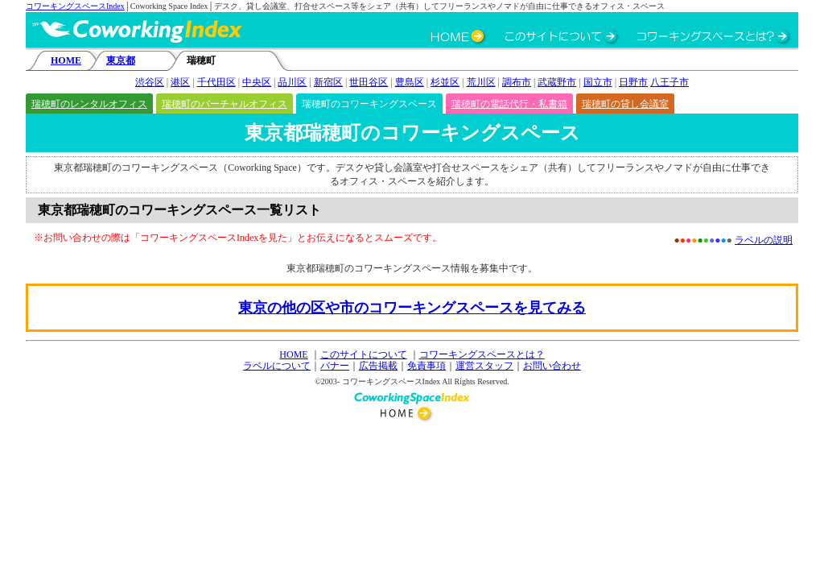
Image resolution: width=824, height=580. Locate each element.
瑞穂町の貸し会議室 (625, 104)
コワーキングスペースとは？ (482, 354)
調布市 (516, 82)
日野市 (633, 82)
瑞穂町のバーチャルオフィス (224, 104)
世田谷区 (368, 82)
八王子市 (669, 82)
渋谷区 (149, 82)
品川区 (292, 82)
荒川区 (481, 82)
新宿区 (328, 82)
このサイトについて (363, 354)
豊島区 (409, 82)
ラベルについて (277, 365)
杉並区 (445, 82)
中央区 (256, 82)
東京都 (120, 60)
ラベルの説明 (764, 240)
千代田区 (216, 82)
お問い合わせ (552, 365)
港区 (180, 82)
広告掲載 (378, 365)
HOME (66, 60)
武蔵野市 (557, 82)
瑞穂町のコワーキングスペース (369, 104)
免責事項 (426, 365)
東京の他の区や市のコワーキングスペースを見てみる (412, 308)
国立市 (597, 82)
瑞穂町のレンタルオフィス (89, 104)
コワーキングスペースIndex (75, 6)
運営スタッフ (484, 365)
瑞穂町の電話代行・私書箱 (509, 104)
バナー (334, 365)
